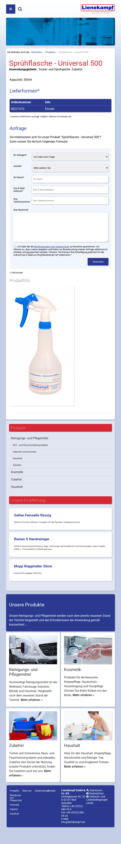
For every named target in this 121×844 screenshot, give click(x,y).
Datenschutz (95, 808)
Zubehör (17, 479)
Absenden (98, 276)
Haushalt (17, 473)
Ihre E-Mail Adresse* (19, 199)
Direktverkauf (42, 805)
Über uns (27, 805)
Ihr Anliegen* (20, 164)
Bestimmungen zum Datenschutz (51, 261)
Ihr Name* (18, 186)
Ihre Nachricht (20, 219)
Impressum (94, 805)
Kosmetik (17, 487)
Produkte (50, 61)
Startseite (36, 61)
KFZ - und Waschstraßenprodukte (30, 459)
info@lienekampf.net (73, 836)
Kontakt (51, 805)
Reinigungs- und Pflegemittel (29, 453)
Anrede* (17, 175)
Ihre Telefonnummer (21, 209)
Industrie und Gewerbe (24, 466)
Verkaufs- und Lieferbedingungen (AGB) (97, 814)
